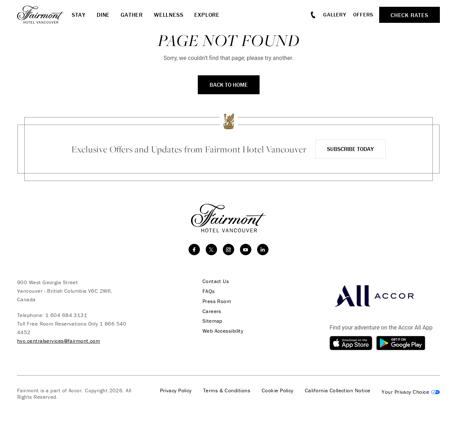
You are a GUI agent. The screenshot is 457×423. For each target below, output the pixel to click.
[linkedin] (262, 249)
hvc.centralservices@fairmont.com (58, 340)
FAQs (207, 291)
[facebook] (194, 249)
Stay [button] (79, 14)
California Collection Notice (338, 390)
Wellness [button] (168, 14)
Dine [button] (103, 14)
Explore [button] (207, 14)
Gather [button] (132, 14)
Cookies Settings (411, 392)
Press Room (215, 301)
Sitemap (211, 321)
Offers (363, 14)
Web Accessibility (221, 331)
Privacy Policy (176, 390)
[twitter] (211, 249)
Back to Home (229, 84)
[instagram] (228, 249)
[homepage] (44, 15)
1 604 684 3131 (66, 315)
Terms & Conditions (226, 390)
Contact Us (214, 281)
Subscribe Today (350, 148)
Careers (210, 311)
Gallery (334, 14)
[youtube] (245, 249)
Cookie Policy (277, 390)
